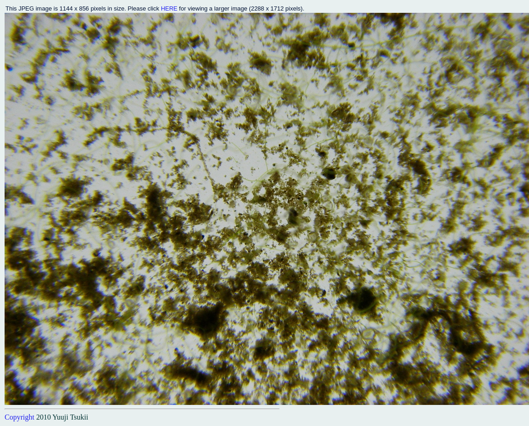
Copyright (19, 417)
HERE (169, 8)
